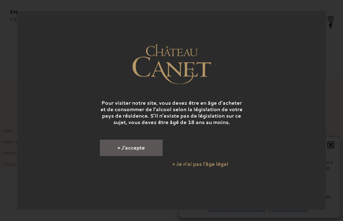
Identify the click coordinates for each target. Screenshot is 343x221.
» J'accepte (131, 147)
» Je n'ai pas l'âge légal (200, 163)
